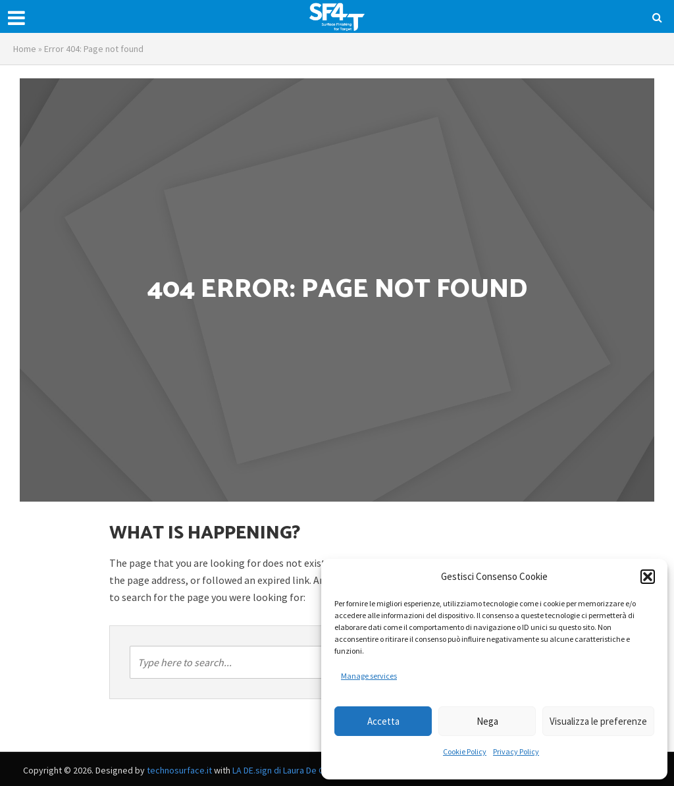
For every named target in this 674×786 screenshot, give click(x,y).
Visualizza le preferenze (598, 721)
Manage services (369, 676)
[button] (647, 576)
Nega (487, 721)
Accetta (383, 721)
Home (24, 49)
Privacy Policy (516, 751)
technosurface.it (179, 770)
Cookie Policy (464, 751)
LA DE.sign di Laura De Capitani (291, 770)
